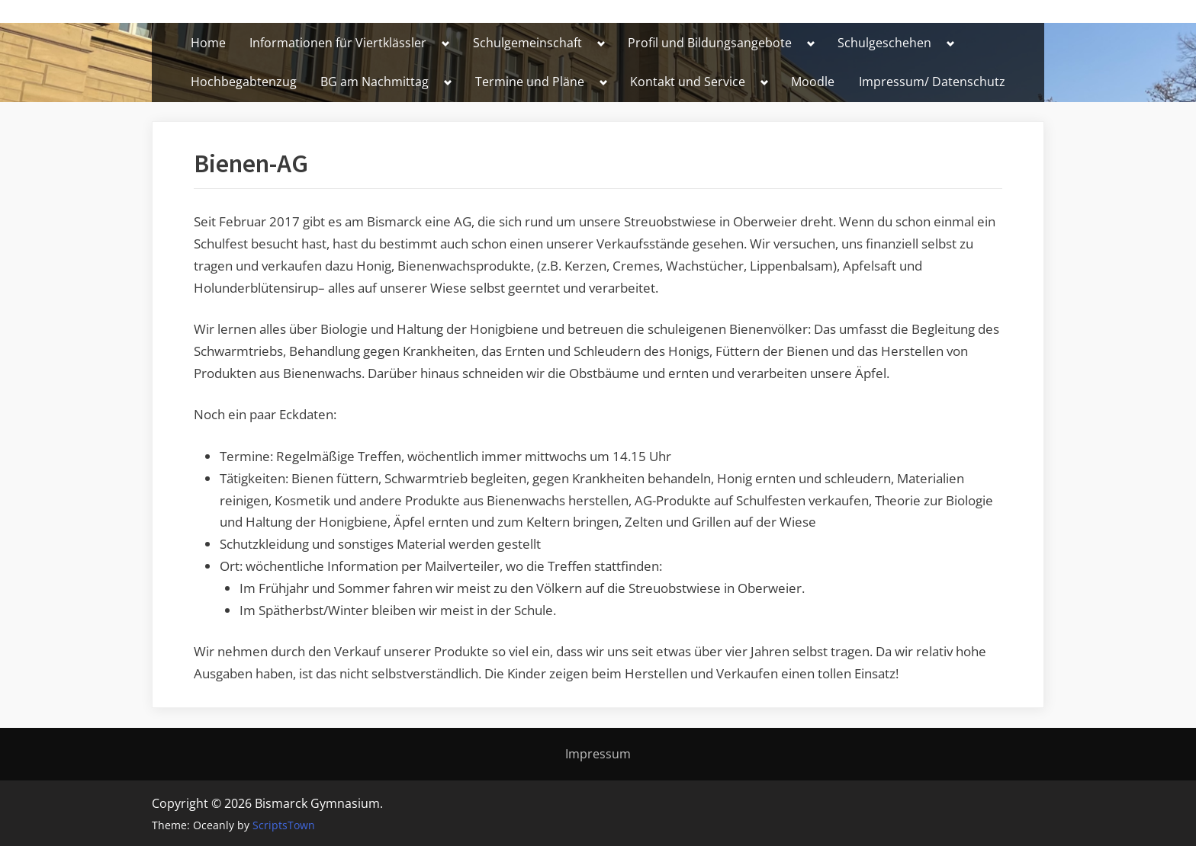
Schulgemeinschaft (527, 42)
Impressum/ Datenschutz (932, 81)
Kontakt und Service (687, 81)
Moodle (812, 81)
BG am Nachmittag (374, 81)
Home (208, 42)
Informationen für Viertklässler (337, 42)
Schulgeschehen (884, 42)
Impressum (598, 753)
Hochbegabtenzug (244, 81)
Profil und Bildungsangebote (710, 42)
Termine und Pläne (529, 81)
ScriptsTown (283, 825)
